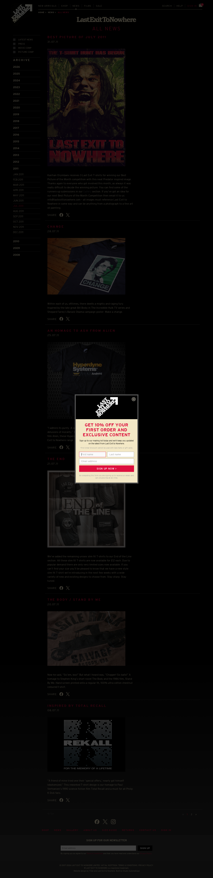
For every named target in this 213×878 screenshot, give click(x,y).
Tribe (91, 871)
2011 (16, 168)
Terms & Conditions (95, 853)
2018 (16, 121)
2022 (16, 94)
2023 (16, 87)
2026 (16, 66)
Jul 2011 (18, 205)
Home (41, 12)
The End (56, 459)
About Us (90, 830)
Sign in (192, 6)
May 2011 (18, 195)
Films (87, 6)
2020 (16, 107)
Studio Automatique (131, 871)
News (76, 6)
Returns (128, 830)
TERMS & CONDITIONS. (128, 865)
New (47, 6)
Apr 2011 (18, 190)
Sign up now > (106, 468)
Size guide (109, 830)
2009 (16, 248)
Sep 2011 (18, 216)
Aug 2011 (18, 211)
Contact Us (147, 830)
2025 (16, 73)
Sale (99, 6)
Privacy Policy (146, 853)
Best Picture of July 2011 (76, 37)
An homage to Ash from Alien (81, 330)
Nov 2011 (18, 226)
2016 (16, 134)
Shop (64, 6)
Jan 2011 (18, 174)
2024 (16, 80)
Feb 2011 (18, 179)
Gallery (87, 191)
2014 (16, 148)
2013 (16, 155)
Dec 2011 (18, 232)
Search (167, 6)
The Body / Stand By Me (74, 599)
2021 (16, 100)
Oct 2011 (18, 221)
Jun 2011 (18, 200)
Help (179, 6)
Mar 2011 (18, 184)
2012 (16, 161)
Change (55, 226)
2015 (16, 141)
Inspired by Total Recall (76, 705)
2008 (16, 254)
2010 (16, 241)
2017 (16, 127)
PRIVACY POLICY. (146, 865)
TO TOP (50, 814)
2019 (16, 114)
